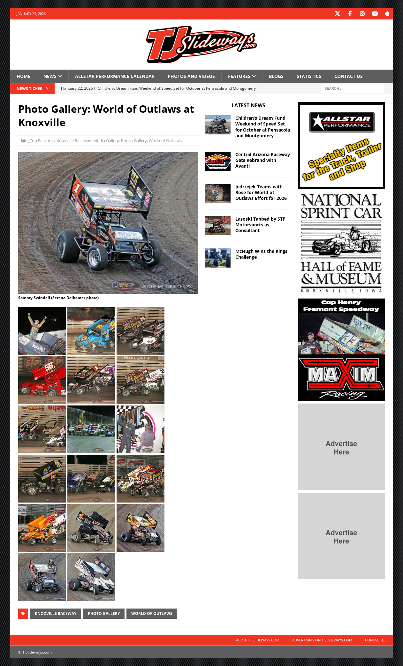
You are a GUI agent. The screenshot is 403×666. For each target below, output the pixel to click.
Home (23, 76)
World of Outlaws (165, 140)
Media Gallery (106, 140)
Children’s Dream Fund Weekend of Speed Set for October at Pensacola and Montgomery (262, 126)
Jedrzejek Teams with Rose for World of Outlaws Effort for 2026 (261, 192)
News (50, 76)
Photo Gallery (134, 140)
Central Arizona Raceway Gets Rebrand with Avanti (262, 160)
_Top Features (41, 140)
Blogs (276, 76)
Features (239, 76)
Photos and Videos (191, 76)
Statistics (309, 76)
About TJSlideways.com (257, 639)
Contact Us (348, 76)
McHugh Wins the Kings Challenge (261, 254)
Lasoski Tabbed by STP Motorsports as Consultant (260, 224)
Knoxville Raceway (74, 140)
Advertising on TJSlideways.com (322, 639)
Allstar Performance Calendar (115, 76)
